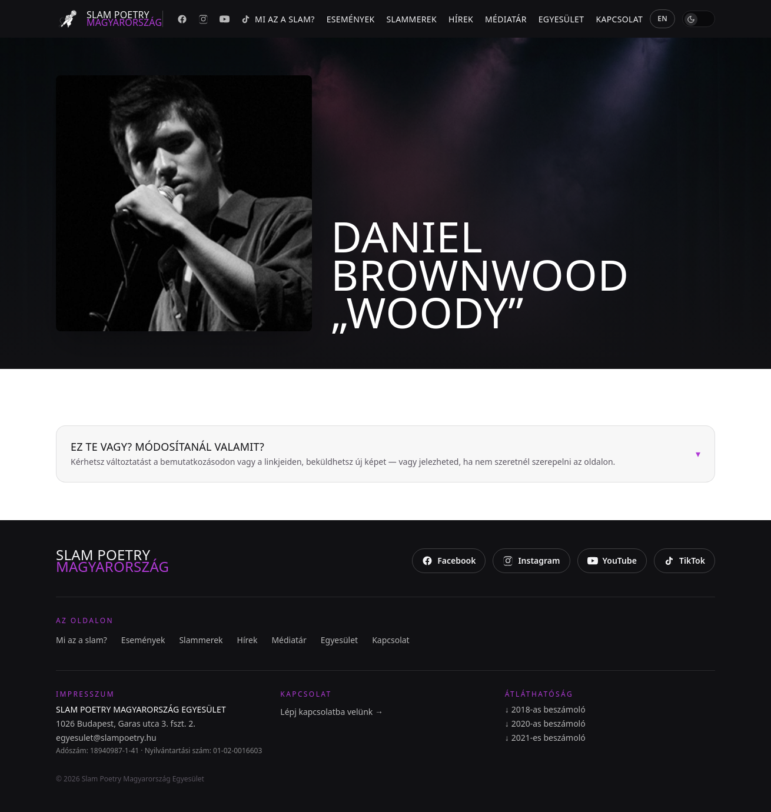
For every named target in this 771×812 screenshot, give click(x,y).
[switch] (698, 19)
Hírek (460, 19)
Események (351, 19)
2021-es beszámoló (545, 738)
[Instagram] (203, 18)
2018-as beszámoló (545, 710)
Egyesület (561, 19)
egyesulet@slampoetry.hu (106, 737)
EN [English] (662, 19)
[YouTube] (224, 18)
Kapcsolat (619, 19)
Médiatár (506, 19)
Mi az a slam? (285, 19)
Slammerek (412, 19)
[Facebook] (181, 18)
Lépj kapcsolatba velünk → (331, 711)
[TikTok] (245, 18)
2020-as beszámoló (545, 724)
